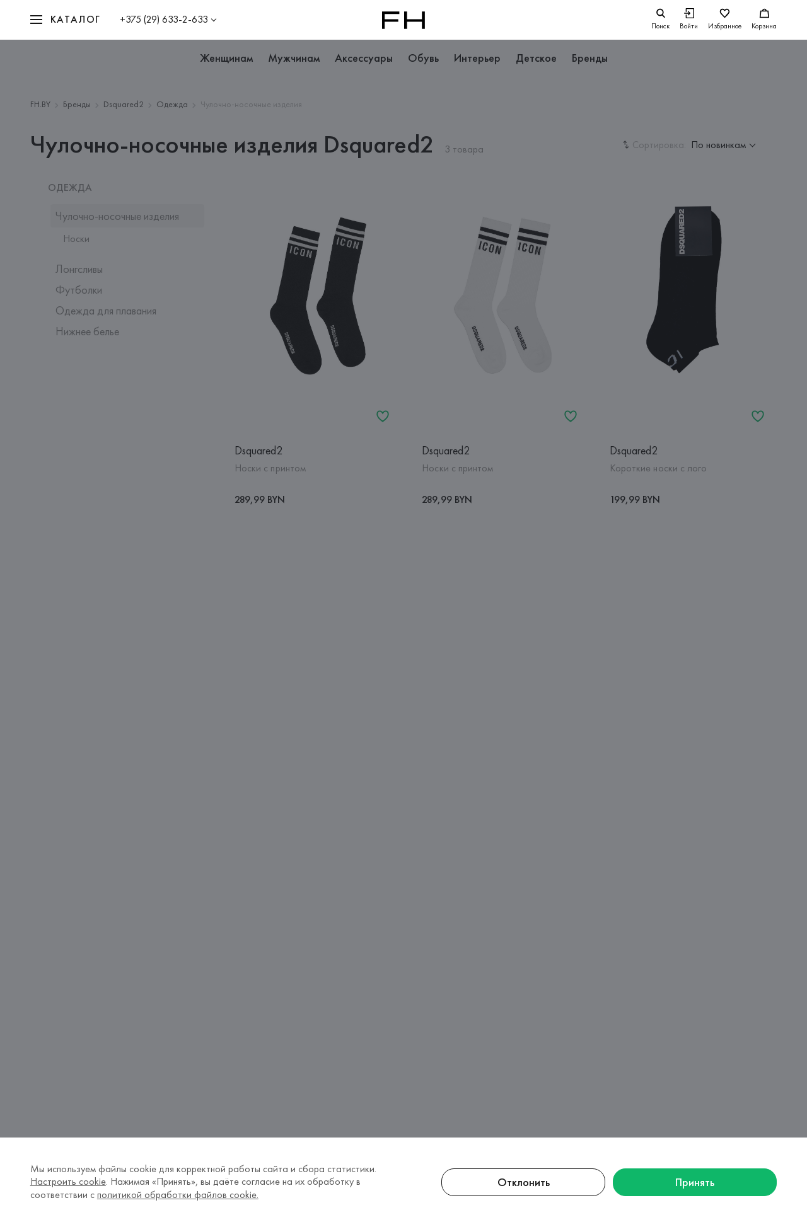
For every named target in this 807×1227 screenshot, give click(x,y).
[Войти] (689, 20)
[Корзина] (764, 20)
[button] (65, 20)
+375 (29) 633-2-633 (164, 19)
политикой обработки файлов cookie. (177, 1194)
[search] (660, 20)
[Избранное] (724, 20)
